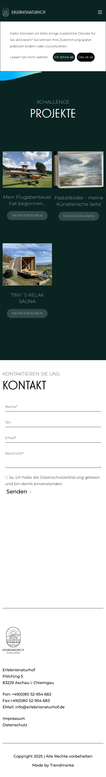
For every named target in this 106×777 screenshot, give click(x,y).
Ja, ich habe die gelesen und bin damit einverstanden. (52, 480)
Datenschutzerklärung (62, 477)
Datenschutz (15, 725)
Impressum (14, 718)
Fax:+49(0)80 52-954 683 (26, 700)
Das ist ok (85, 57)
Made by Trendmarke (53, 765)
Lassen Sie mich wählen (29, 57)
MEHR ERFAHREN (27, 215)
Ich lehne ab (64, 57)
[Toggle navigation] (100, 12)
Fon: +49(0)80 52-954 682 (27, 694)
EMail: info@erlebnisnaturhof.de (34, 707)
